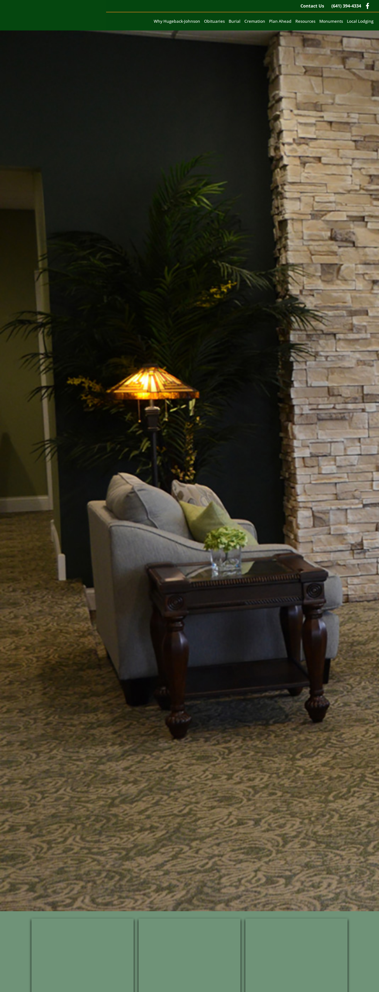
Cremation (254, 21)
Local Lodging (360, 21)
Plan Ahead (280, 21)
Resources (305, 21)
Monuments (331, 21)
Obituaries (214, 21)
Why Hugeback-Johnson (177, 21)
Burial (235, 21)
